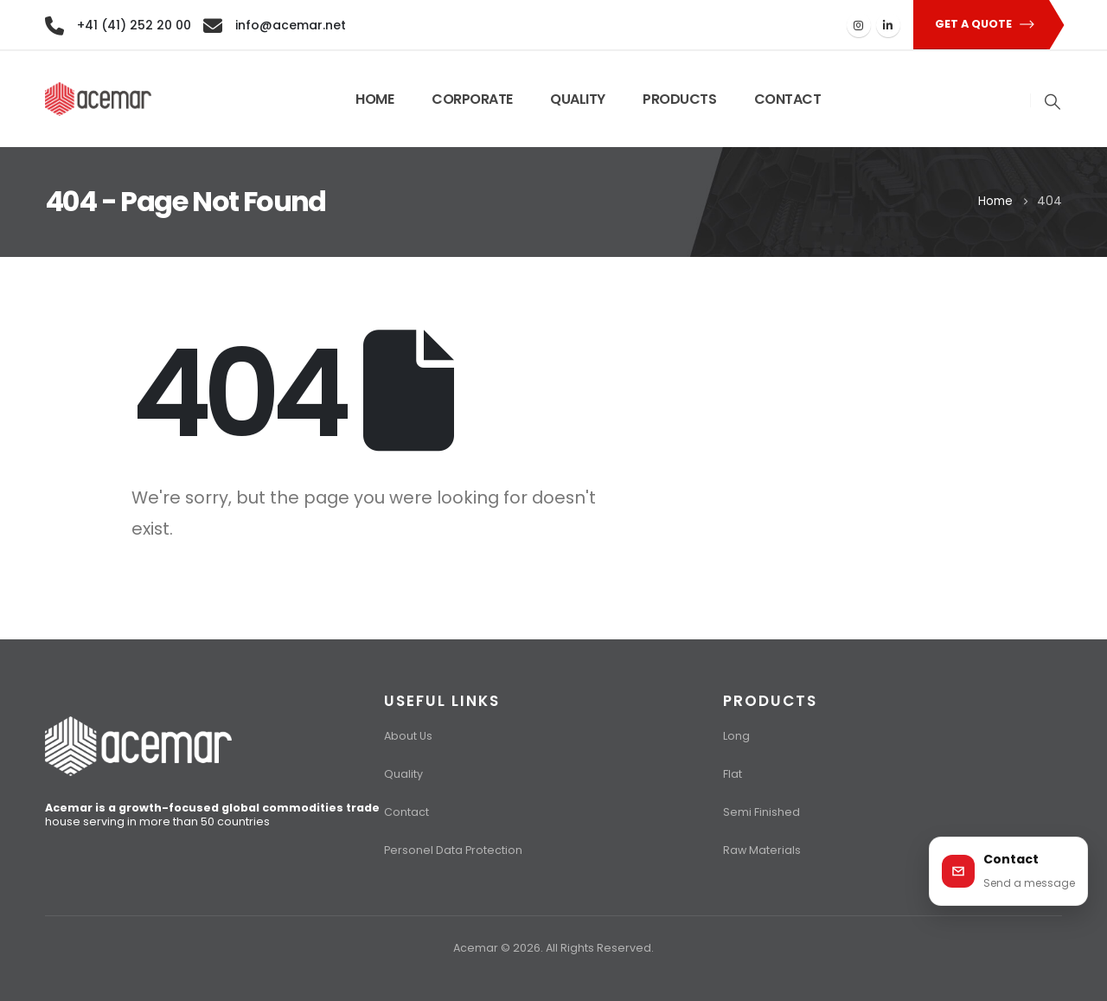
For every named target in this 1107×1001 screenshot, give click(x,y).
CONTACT (788, 99)
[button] (980, 24)
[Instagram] (859, 25)
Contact (406, 812)
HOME (374, 99)
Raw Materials (762, 850)
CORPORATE (472, 99)
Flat (732, 774)
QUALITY (577, 99)
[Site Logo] (98, 99)
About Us (408, 735)
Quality (403, 774)
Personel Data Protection (453, 850)
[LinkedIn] (888, 25)
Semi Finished (761, 812)
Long (736, 735)
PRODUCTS (679, 99)
